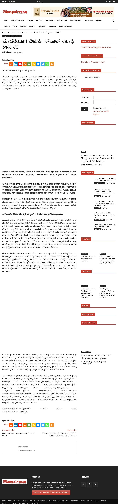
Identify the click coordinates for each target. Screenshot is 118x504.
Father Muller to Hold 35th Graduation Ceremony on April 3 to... (104, 215)
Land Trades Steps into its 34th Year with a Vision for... (88, 259)
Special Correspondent (87, 165)
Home (6, 21)
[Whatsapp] (47, 114)
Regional (99, 21)
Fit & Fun (39, 21)
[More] (52, 114)
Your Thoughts (62, 21)
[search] (96, 77)
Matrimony (89, 21)
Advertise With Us (65, 26)
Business (23, 26)
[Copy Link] (34, 114)
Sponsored (86, 271)
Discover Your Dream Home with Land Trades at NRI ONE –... (104, 226)
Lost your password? (101, 111)
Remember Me (100, 108)
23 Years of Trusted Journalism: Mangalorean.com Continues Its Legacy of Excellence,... (97, 159)
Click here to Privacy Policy (60, 487)
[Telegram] (43, 114)
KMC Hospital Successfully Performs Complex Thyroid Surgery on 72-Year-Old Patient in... (107, 293)
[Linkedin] (16, 114)
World (15, 26)
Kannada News (26, 33)
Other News (50, 21)
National (7, 26)
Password (84, 102)
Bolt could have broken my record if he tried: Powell (18, 429)
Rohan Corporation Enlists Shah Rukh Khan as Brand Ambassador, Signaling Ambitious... (104, 203)
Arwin (49, 502)
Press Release (7, 52)
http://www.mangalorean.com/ (26, 445)
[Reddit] (11, 114)
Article (83, 152)
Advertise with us (88, 41)
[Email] (29, 114)
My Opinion (42, 26)
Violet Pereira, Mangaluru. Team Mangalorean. (93, 362)
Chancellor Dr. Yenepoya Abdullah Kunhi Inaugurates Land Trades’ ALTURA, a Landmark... (88, 293)
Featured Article (88, 123)
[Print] (25, 114)
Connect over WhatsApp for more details (96, 47)
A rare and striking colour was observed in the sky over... (96, 357)
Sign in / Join (40, 2)
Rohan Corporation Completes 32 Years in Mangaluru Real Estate (104, 180)
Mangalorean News (17, 21)
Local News (97, 196)
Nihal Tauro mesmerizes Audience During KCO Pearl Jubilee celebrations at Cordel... (104, 192)
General (32, 26)
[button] (113, 21)
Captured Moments (89, 323)
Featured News (87, 173)
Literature (52, 26)
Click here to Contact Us (41, 487)
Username (85, 97)
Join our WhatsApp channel (92, 56)
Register (96, 114)
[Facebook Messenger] (38, 114)
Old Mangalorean (76, 21)
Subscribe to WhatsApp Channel (93, 62)
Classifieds (97, 208)
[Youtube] (20, 114)
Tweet (6, 113)
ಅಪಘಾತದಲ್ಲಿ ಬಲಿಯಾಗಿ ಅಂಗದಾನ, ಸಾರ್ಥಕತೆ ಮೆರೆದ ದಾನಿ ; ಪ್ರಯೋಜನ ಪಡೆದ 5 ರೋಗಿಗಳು (59, 429)
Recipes (30, 21)
